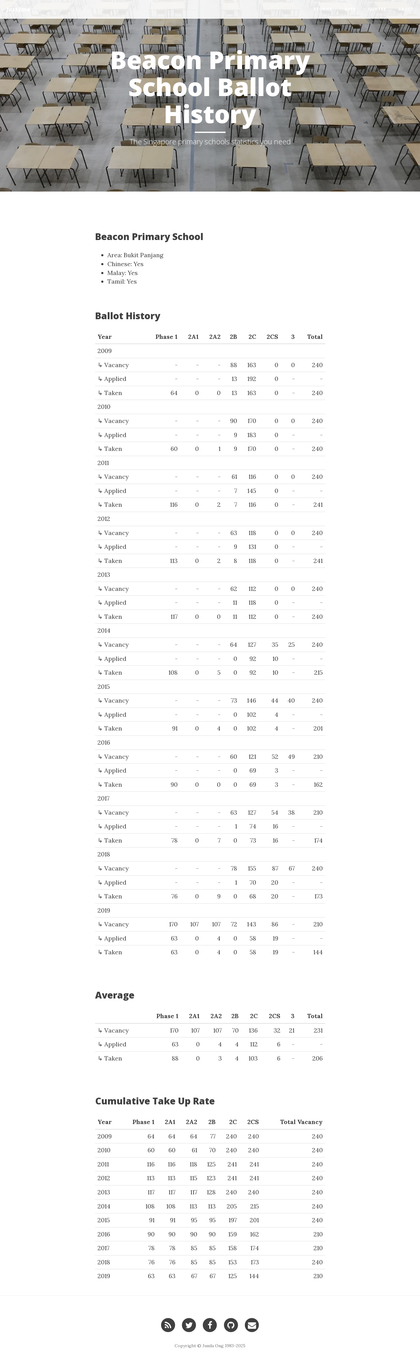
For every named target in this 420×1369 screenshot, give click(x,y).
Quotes (377, 9)
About (406, 9)
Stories (323, 9)
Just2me (18, 9)
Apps (350, 9)
